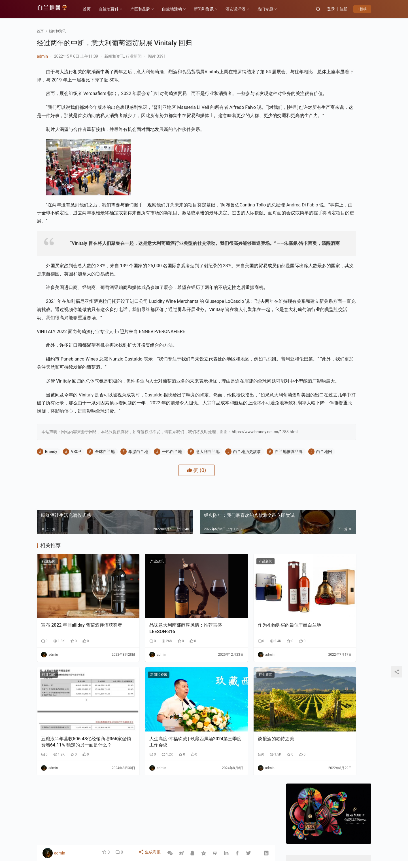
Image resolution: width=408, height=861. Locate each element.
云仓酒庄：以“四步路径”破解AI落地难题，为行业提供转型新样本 (343, 355)
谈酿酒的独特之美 (221, 760)
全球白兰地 (105, 499)
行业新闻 (134, 56)
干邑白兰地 (172, 499)
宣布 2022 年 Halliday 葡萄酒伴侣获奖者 (72, 667)
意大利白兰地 (208, 499)
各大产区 (100, 827)
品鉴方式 (201, 827)
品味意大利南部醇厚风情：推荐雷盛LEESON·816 (154, 667)
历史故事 (123, 827)
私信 (341, 200)
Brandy (51, 499)
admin (42, 56)
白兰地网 (94, 507)
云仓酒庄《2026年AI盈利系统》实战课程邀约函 (306, 581)
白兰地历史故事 (247, 499)
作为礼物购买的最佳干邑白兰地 (235, 663)
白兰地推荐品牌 (59, 507)
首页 (92, 9)
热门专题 (271, 9)
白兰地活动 (178, 9)
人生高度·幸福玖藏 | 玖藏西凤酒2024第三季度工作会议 (154, 763)
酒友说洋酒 (241, 9)
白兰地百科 (114, 9)
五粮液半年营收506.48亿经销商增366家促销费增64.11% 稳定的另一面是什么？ (73, 764)
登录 (331, 9)
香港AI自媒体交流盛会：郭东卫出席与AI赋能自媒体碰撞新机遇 (343, 329)
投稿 (362, 9)
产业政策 (130, 617)
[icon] (348, 833)
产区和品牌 (146, 9)
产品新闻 (211, 617)
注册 (344, 9)
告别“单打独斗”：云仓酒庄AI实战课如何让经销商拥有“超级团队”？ (343, 382)
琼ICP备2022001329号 (161, 836)
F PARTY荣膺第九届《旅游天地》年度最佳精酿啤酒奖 (350, 581)
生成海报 (150, 853)
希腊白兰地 (138, 499)
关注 (316, 200)
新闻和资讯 (209, 9)
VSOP (76, 499)
